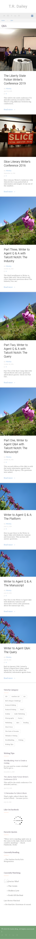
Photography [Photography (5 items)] (9, 718)
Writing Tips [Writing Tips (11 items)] (9, 744)
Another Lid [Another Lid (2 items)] (15, 696)
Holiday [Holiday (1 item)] (7, 714)
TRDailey (8, 88)
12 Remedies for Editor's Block (15, 793)
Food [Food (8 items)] (22, 709)
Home (3, 20)
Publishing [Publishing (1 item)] (8, 723)
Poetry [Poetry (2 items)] (20, 718)
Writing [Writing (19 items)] (20, 740)
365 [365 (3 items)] (6, 696)
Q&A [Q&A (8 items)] (17, 723)
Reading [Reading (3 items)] (26, 723)
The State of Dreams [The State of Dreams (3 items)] (12, 731)
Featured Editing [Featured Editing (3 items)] (10, 705)
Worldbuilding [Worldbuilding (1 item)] (9, 740)
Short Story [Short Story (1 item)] (9, 727)
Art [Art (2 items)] (24, 696)
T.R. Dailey (18, 6)
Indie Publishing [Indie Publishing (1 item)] (19, 714)
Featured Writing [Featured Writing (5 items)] (10, 709)
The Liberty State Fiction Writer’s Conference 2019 (15, 79)
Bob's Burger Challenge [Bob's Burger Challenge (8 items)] (13, 701)
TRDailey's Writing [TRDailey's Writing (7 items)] (11, 736)
